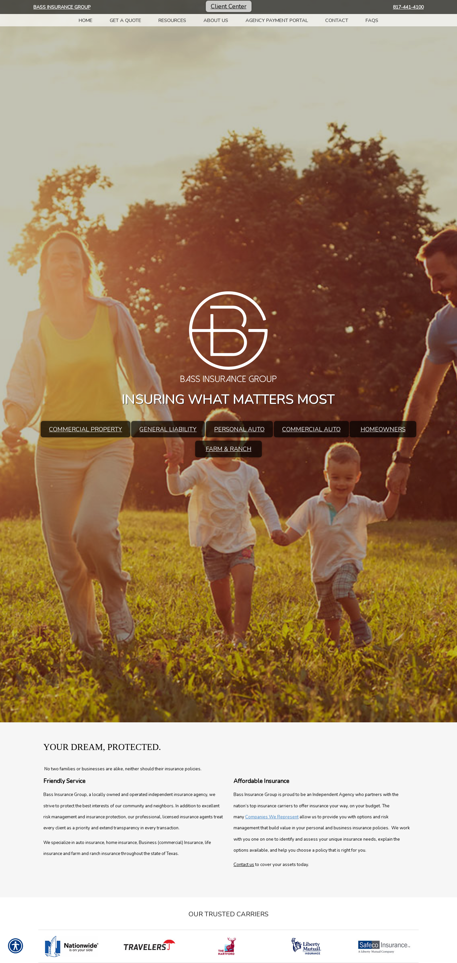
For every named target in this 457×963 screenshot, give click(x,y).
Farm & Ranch (229, 449)
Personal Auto (239, 429)
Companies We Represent (272, 817)
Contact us (244, 865)
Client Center (229, 6)
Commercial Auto (311, 429)
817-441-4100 (408, 7)
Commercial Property (85, 429)
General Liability (167, 429)
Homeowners (383, 429)
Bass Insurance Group (61, 7)
